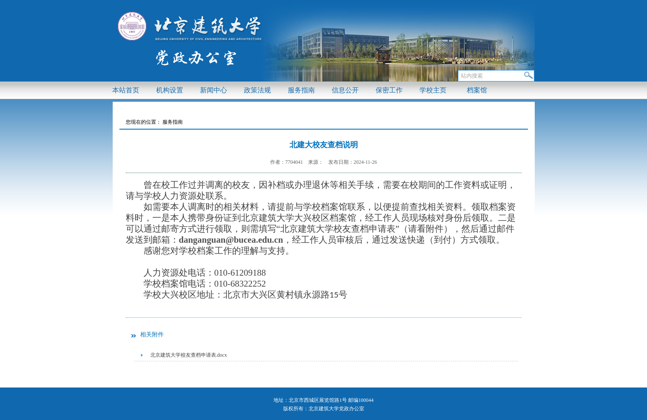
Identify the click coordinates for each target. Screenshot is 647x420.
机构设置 (169, 90)
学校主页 (433, 90)
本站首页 (125, 90)
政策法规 (257, 90)
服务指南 (301, 90)
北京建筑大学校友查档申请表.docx (188, 355)
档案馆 (477, 90)
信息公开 (345, 90)
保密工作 (389, 90)
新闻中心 (213, 90)
